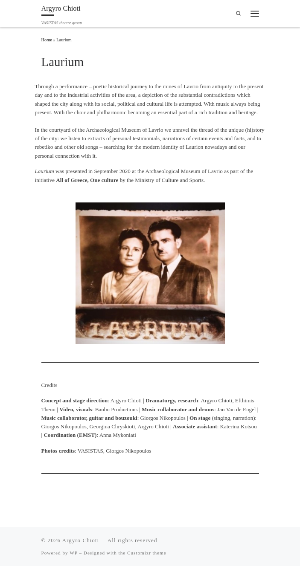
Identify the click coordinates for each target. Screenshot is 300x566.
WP (73, 552)
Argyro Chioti (81, 540)
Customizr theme (146, 552)
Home (46, 40)
